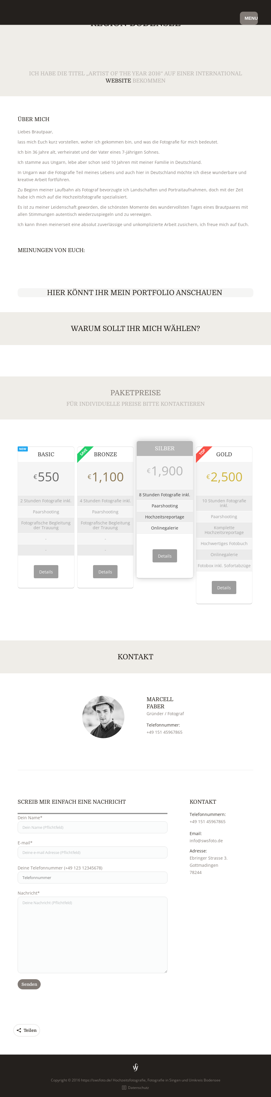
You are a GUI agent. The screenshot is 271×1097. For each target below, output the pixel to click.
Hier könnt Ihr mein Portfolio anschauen (135, 293)
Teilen (30, 1030)
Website (118, 81)
